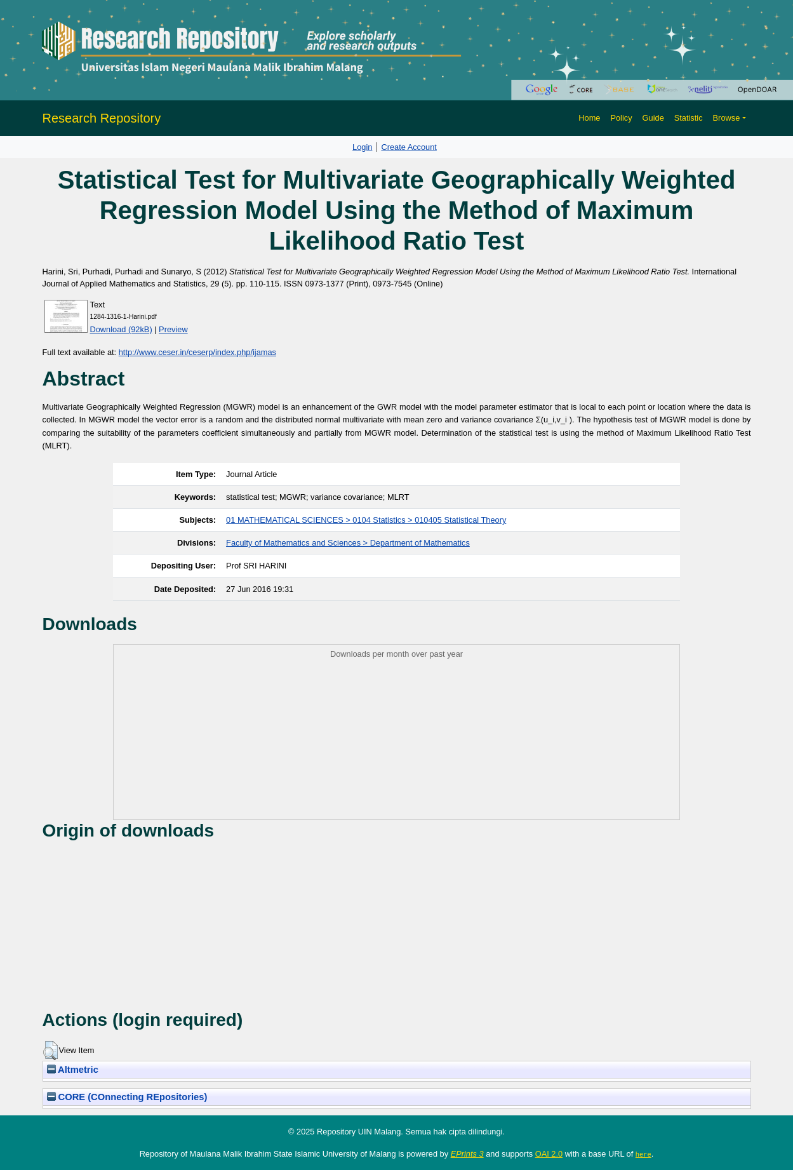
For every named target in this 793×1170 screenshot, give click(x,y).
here (643, 1154)
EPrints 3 (467, 1154)
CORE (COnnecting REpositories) (127, 1097)
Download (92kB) (121, 329)
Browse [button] (726, 118)
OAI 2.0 (549, 1154)
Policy (621, 118)
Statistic (688, 118)
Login (362, 147)
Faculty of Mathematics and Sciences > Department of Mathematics (348, 543)
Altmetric (72, 1070)
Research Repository (102, 118)
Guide (653, 118)
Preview (173, 329)
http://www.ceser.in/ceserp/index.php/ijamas (197, 352)
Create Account (409, 147)
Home (589, 118)
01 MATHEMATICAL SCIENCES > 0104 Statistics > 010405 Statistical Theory (366, 520)
